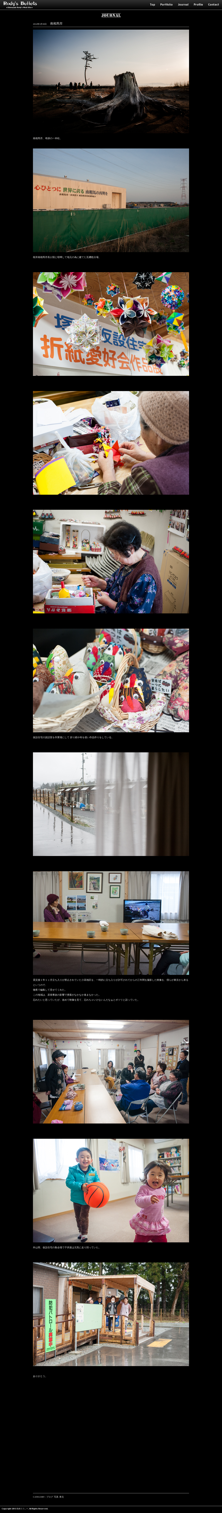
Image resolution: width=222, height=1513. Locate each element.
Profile (198, 4)
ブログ (49, 1497)
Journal (183, 4)
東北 (61, 1497)
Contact (213, 4)
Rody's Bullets (20, 3)
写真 (56, 1497)
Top (152, 4)
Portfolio (166, 4)
